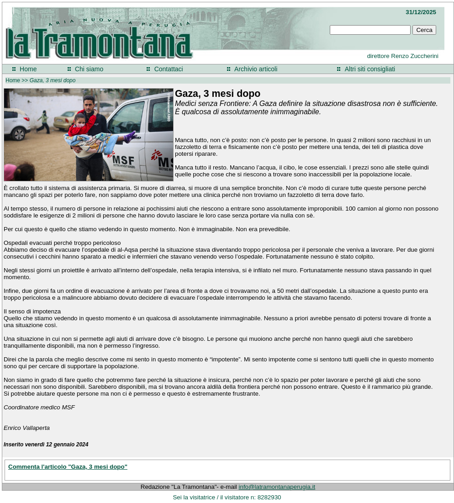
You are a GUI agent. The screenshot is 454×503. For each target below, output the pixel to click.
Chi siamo (89, 69)
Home (28, 69)
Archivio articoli (255, 69)
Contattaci (168, 69)
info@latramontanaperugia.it (277, 486)
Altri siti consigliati (370, 69)
